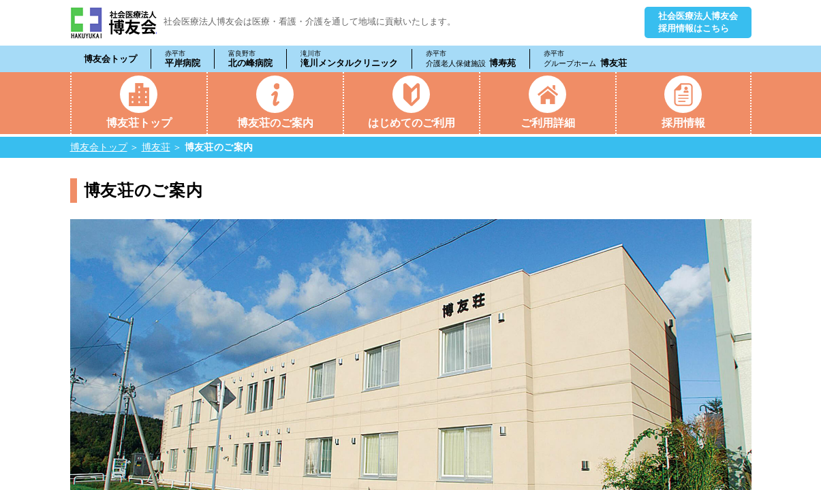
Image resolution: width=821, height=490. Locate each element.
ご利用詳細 (548, 123)
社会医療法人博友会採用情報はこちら (698, 22)
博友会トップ (110, 59)
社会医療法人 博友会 (113, 23)
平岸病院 (182, 58)
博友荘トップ (139, 123)
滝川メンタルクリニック (349, 58)
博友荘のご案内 (275, 123)
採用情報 (683, 123)
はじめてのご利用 (411, 123)
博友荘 (585, 58)
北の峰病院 (250, 58)
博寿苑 (471, 58)
